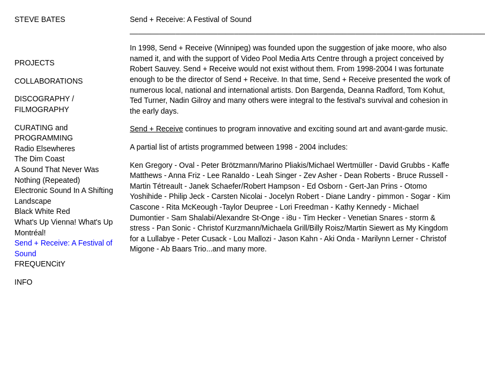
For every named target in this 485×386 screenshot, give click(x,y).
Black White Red (42, 211)
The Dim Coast (39, 158)
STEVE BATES (39, 19)
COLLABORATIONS (48, 81)
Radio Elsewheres (44, 148)
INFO (23, 282)
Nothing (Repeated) (47, 180)
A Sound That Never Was (56, 169)
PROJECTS (34, 62)
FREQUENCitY (39, 263)
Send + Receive (156, 128)
